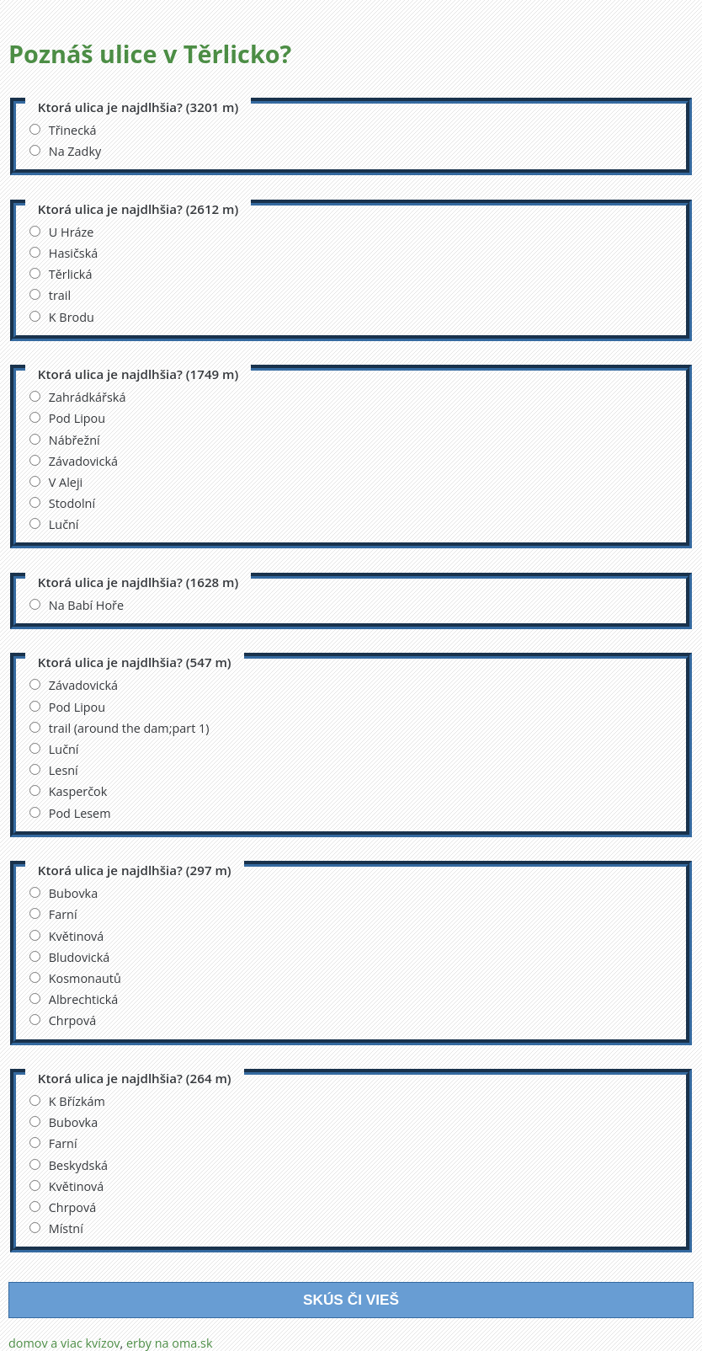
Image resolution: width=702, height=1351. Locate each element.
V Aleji (55, 482)
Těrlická (61, 274)
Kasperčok (68, 791)
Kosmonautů (75, 978)
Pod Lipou (67, 418)
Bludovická (69, 957)
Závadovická (73, 461)
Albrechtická (73, 999)
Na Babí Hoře (76, 605)
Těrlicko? (237, 53)
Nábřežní (64, 440)
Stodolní (62, 503)
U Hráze (61, 232)
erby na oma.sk (169, 1343)
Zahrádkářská (77, 397)
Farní (53, 914)
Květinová (66, 936)
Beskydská (68, 1165)
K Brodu (61, 317)
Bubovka (63, 893)
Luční (54, 524)
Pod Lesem (70, 813)
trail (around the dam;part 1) (119, 728)
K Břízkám (67, 1101)
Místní (56, 1228)
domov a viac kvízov (64, 1343)
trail (50, 295)
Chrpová (62, 1020)
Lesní (53, 770)
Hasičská (63, 253)
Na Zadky (65, 151)
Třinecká (63, 130)
